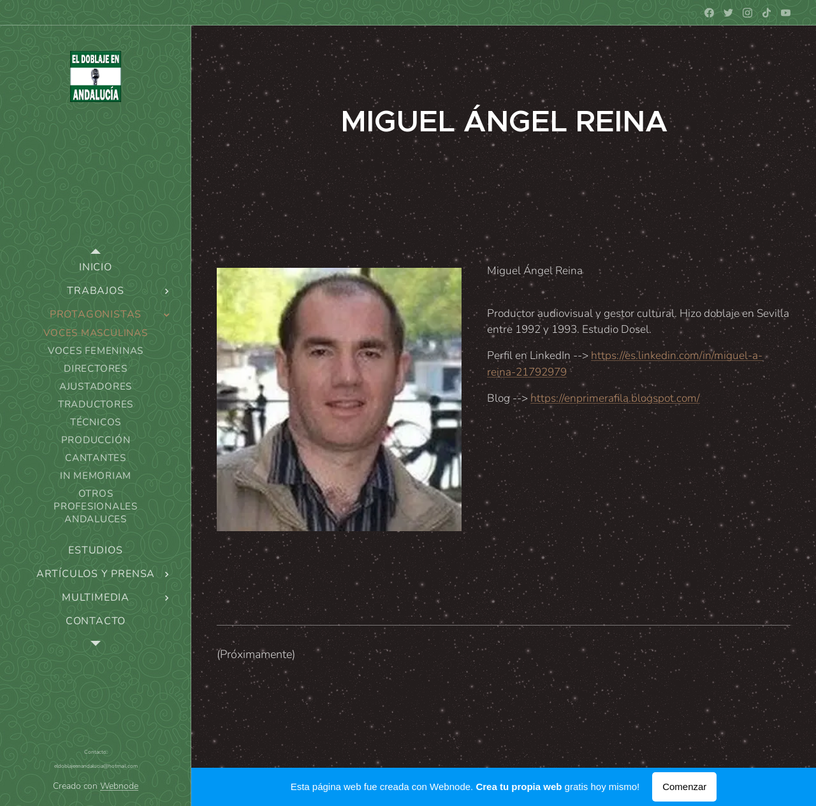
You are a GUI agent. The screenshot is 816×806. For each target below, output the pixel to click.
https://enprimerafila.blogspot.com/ (615, 398)
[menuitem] (95, 267)
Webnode (119, 786)
